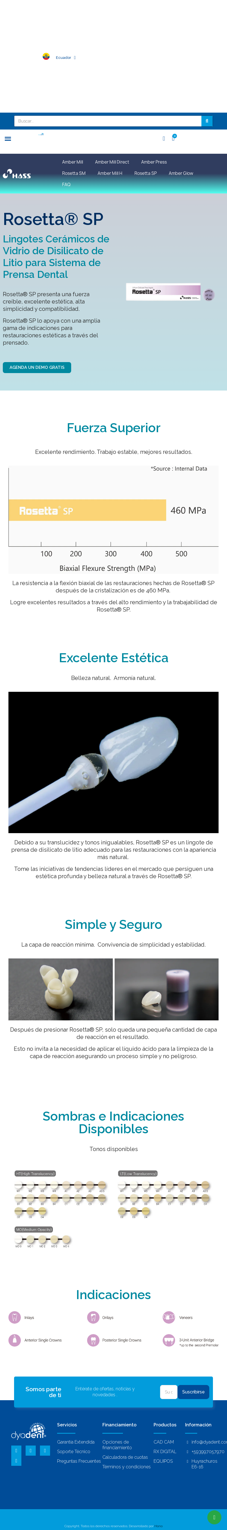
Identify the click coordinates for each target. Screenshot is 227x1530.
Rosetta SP (145, 173)
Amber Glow (181, 173)
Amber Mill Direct (112, 162)
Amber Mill (72, 162)
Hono (158, 1526)
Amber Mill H (110, 173)
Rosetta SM (74, 173)
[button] (37, 367)
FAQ (66, 185)
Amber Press (154, 162)
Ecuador (66, 58)
